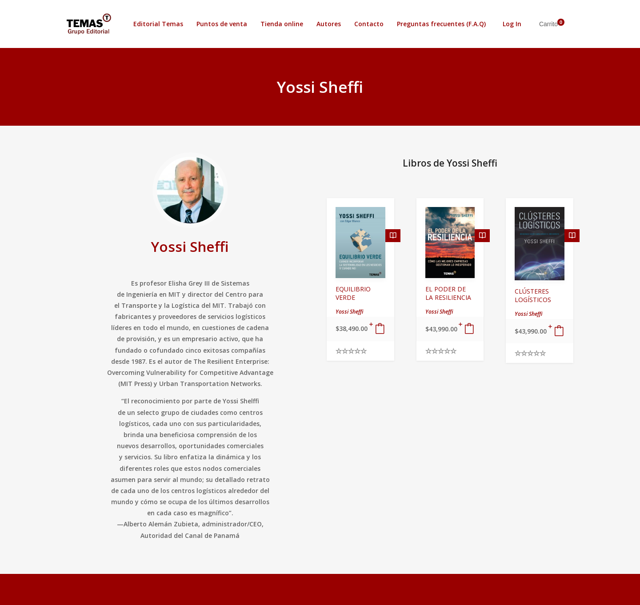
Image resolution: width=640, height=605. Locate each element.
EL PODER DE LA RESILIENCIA (448, 293)
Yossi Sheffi (190, 246)
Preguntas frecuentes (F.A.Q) (441, 24)
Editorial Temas (158, 24)
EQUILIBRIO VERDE (353, 293)
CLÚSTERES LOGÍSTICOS (533, 295)
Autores (328, 24)
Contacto (369, 24)
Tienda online (281, 24)
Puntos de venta (221, 24)
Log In (512, 24)
